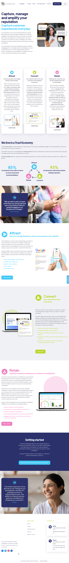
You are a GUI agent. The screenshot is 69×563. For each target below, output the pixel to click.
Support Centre (31, 534)
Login (65, 3)
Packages (22, 3)
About (34, 3)
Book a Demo (57, 3)
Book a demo (6, 423)
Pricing (29, 3)
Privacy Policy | (44, 560)
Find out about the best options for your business (34, 462)
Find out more (7, 277)
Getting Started (41, 3)
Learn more (40, 351)
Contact (49, 3)
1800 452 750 (61, 549)
